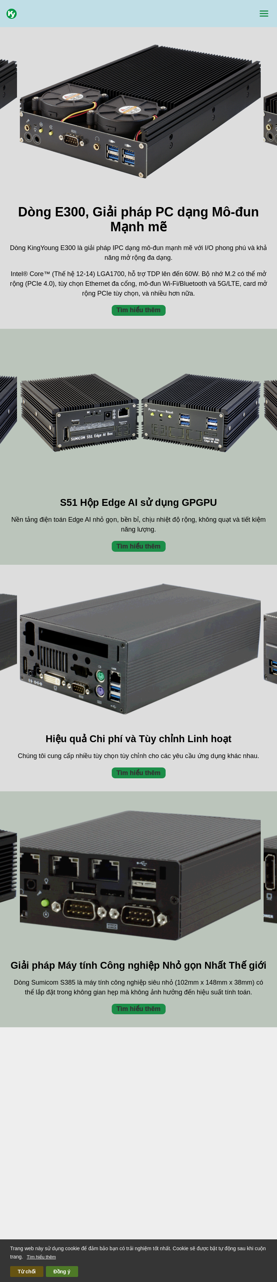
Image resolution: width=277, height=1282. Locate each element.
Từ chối (27, 1271)
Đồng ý (62, 1271)
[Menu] (264, 13)
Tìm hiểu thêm (41, 1257)
